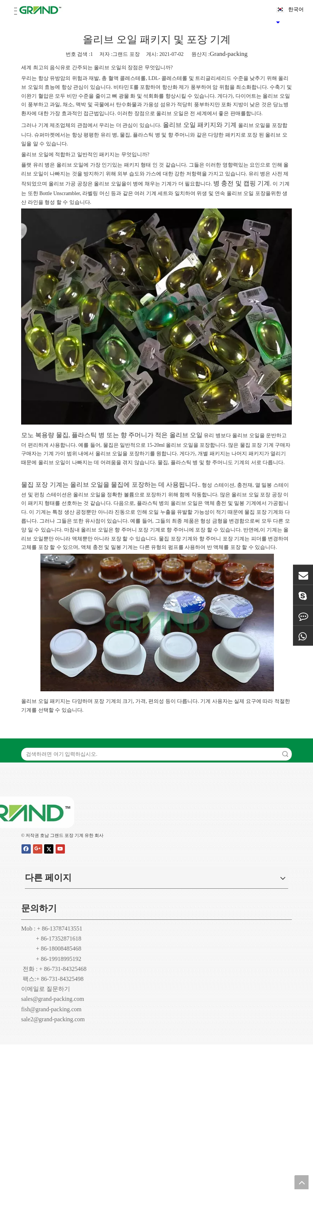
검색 (285, 754)
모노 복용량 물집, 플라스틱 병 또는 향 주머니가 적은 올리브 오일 (111, 435)
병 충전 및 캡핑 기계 (241, 183)
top (301, 1182)
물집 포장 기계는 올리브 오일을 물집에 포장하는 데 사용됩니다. (110, 484)
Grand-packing (228, 53)
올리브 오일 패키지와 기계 (200, 124)
